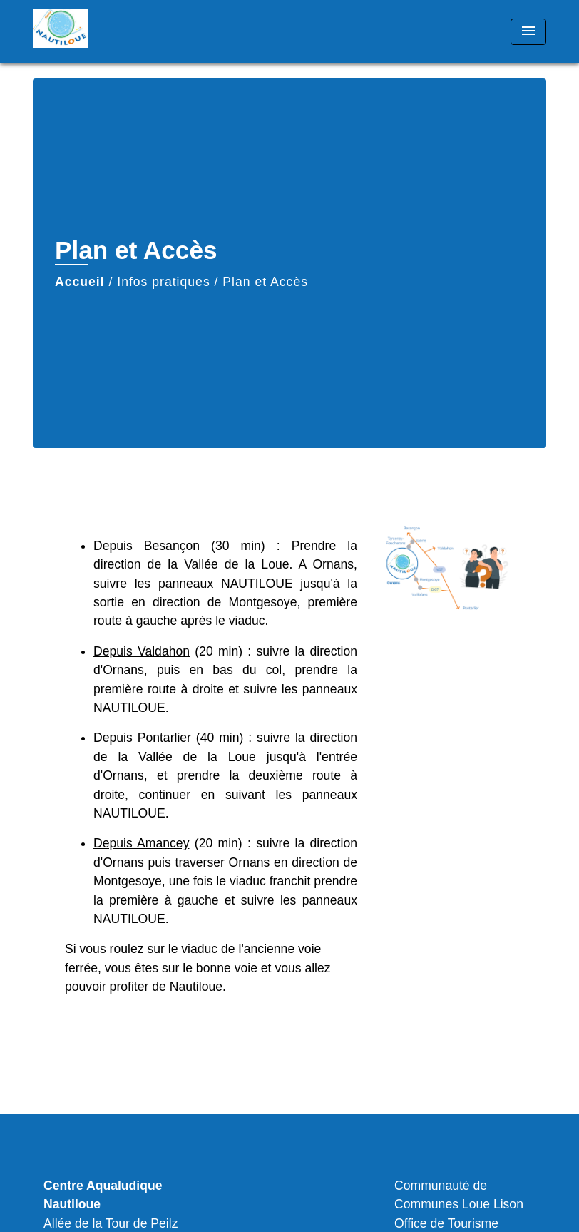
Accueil (80, 282)
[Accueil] (122, 31)
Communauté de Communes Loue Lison (458, 1194)
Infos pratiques (163, 282)
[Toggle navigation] (528, 32)
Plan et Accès (265, 282)
